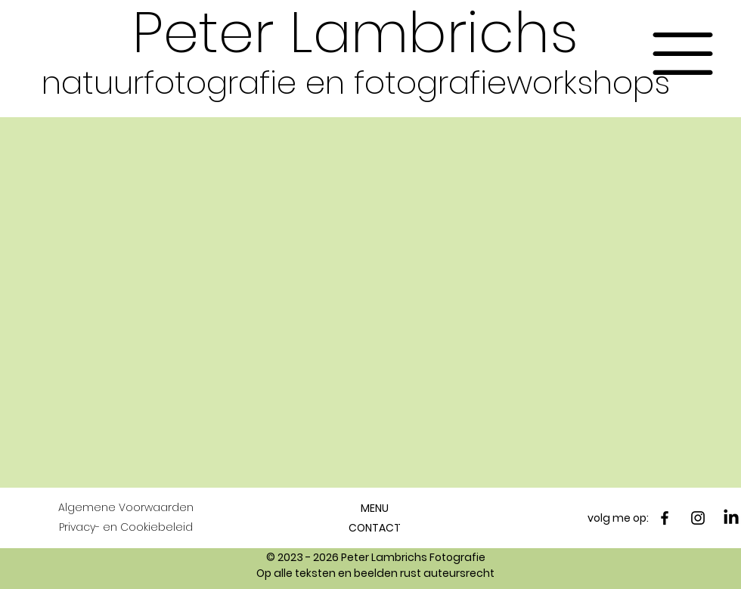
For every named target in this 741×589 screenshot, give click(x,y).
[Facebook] (665, 518)
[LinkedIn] (731, 518)
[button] (683, 54)
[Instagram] (698, 518)
